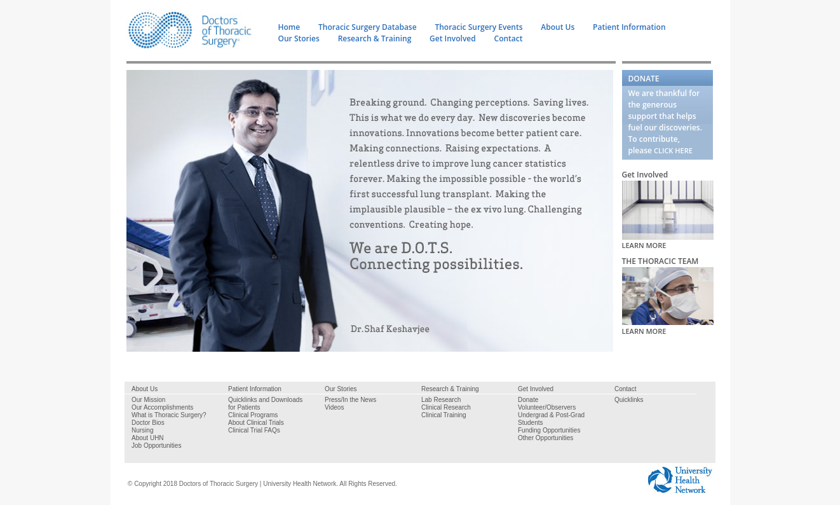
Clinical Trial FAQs (254, 430)
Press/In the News (350, 399)
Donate (528, 399)
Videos (334, 407)
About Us (557, 27)
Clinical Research (446, 407)
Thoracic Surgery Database (367, 27)
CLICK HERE (673, 150)
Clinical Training (443, 415)
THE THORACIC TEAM (660, 261)
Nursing (142, 430)
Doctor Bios (148, 422)
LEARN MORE (644, 245)
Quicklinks (629, 399)
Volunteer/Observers (547, 407)
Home (289, 27)
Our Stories (299, 38)
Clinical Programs (253, 415)
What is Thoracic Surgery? (169, 415)
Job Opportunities (156, 445)
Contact (508, 38)
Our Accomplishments (162, 407)
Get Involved (453, 38)
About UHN (148, 437)
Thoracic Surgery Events (478, 27)
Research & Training (375, 38)
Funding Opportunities (549, 430)
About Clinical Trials (256, 422)
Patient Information (629, 27)
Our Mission (148, 399)
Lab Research (441, 399)
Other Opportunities (545, 437)
